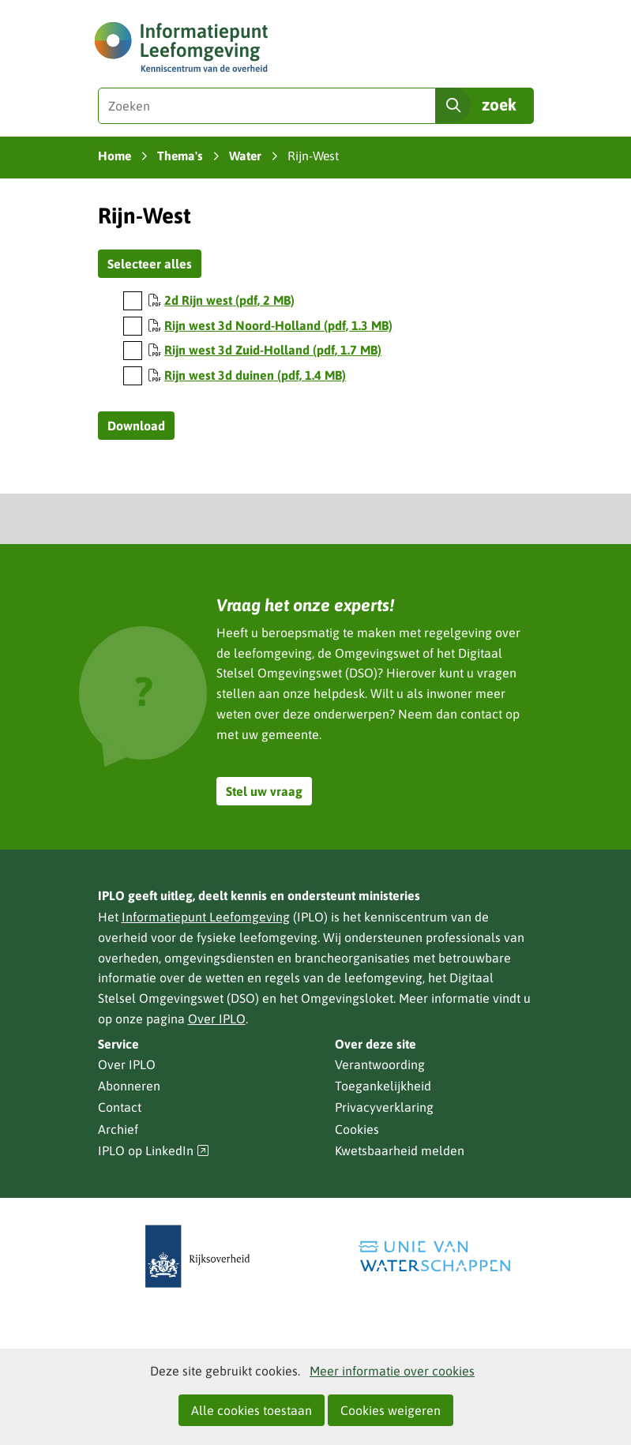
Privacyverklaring (384, 1107)
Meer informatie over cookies (392, 1371)
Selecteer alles (149, 264)
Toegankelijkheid (383, 1086)
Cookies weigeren (390, 1410)
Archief (118, 1129)
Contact (119, 1107)
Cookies (357, 1129)
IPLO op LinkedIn (154, 1150)
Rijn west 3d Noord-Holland (278, 325)
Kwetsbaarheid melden (399, 1150)
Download (136, 425)
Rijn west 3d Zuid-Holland (272, 350)
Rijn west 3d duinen (255, 375)
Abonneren (129, 1086)
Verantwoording (380, 1064)
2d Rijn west (229, 300)
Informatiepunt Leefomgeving (206, 917)
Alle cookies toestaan (251, 1410)
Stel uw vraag (264, 791)
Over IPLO (217, 1019)
